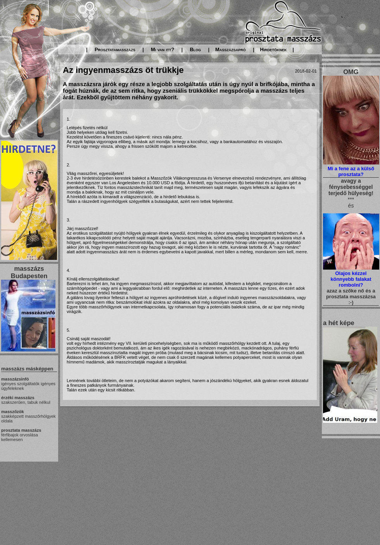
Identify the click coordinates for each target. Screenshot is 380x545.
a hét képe (338, 322)
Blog (195, 49)
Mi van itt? (162, 49)
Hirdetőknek (273, 49)
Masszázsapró (230, 49)
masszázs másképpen (27, 369)
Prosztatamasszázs (115, 49)
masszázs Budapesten (29, 272)
